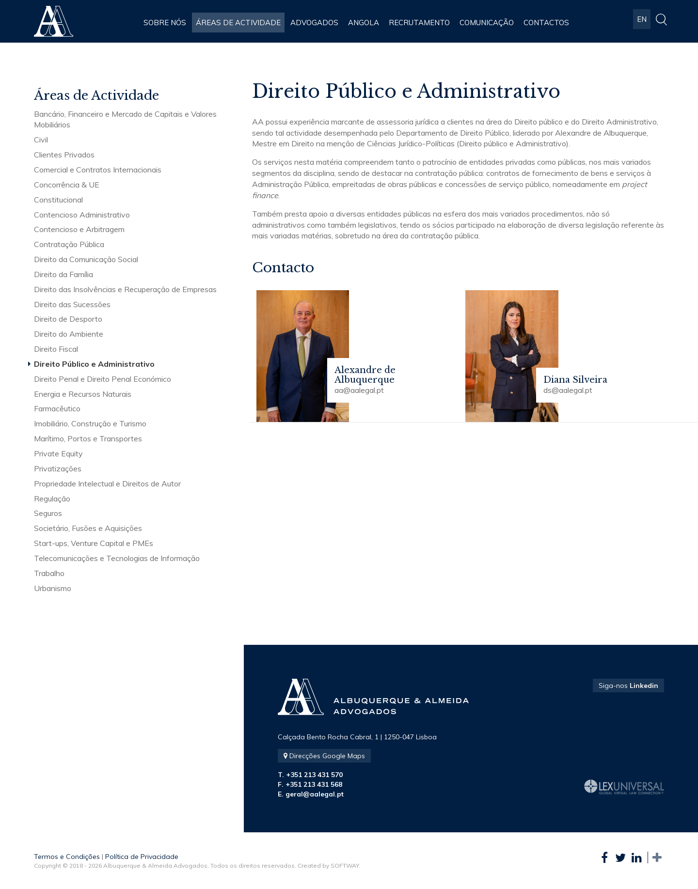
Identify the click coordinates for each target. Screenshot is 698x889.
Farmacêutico (57, 408)
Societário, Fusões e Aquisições (88, 528)
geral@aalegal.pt (315, 794)
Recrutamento (419, 22)
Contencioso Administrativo (82, 214)
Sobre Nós (164, 22)
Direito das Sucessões (72, 304)
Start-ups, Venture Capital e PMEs (93, 543)
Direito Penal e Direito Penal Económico (102, 379)
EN (642, 22)
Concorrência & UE (66, 184)
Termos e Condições (67, 856)
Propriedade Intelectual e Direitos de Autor (107, 483)
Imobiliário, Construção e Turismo (90, 423)
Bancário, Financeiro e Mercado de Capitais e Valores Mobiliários (125, 119)
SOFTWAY (345, 865)
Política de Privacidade (141, 856)
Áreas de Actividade (238, 22)
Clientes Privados (64, 154)
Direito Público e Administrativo (94, 364)
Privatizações (57, 468)
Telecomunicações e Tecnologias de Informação (117, 558)
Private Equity (58, 453)
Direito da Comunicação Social (86, 259)
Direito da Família (63, 274)
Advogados (314, 22)
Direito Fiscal (56, 349)
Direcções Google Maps (324, 755)
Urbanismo (52, 588)
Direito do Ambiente (68, 334)
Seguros (48, 513)
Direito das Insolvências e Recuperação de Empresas (125, 289)
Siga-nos (628, 685)
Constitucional (58, 199)
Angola (363, 22)
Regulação (52, 498)
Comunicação (487, 22)
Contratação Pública (69, 244)
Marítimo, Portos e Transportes (88, 438)
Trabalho (49, 573)
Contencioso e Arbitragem (79, 229)
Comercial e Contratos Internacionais (97, 169)
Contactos (546, 22)
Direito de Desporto (68, 319)
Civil (41, 139)
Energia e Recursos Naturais (82, 394)
